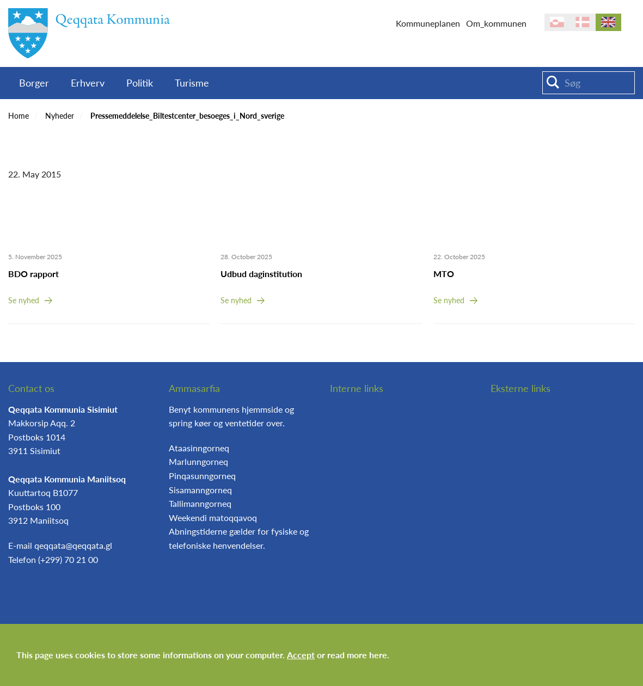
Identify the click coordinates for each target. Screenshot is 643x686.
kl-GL (557, 22)
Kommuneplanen (428, 23)
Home (18, 115)
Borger (34, 83)
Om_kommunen (496, 23)
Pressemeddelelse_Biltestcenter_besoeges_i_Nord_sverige (187, 115)
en (608, 22)
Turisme (192, 83)
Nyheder (59, 115)
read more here (357, 655)
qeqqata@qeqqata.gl (73, 545)
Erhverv (88, 83)
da (583, 22)
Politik (139, 83)
